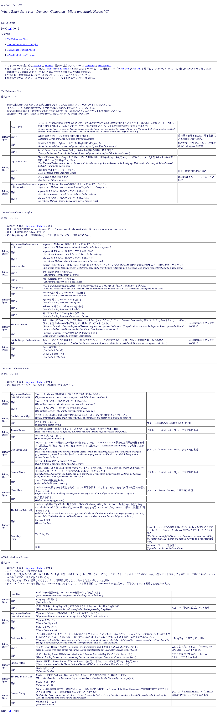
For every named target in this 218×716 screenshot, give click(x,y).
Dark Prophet (104, 65)
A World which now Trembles (21, 55)
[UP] (10, 28)
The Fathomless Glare (17, 39)
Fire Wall (136, 68)
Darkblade (89, 65)
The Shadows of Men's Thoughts (22, 44)
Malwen (48, 65)
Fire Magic (63, 68)
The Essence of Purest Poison (21, 50)
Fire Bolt (124, 68)
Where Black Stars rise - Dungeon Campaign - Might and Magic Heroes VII (55, 11)
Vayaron (37, 65)
